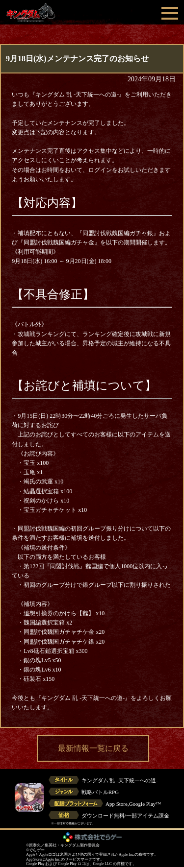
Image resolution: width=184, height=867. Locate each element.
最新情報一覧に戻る (93, 748)
